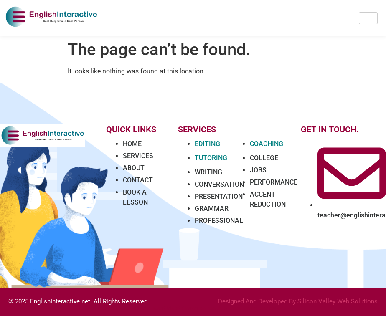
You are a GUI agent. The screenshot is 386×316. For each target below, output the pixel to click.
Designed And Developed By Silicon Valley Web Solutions (298, 301)
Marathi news (182, 308)
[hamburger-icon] (368, 18)
